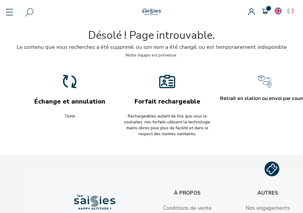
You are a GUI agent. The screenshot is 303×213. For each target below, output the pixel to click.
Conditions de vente (187, 208)
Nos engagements (268, 208)
